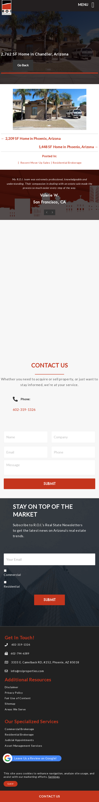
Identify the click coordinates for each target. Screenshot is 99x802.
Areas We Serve (15, 709)
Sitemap (10, 703)
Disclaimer (11, 687)
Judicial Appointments (19, 740)
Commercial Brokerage (19, 729)
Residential (12, 586)
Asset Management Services (23, 745)
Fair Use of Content (18, 698)
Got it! (10, 783)
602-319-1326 (24, 409)
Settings (54, 776)
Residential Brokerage (67, 162)
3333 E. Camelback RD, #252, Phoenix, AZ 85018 (45, 662)
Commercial (12, 574)
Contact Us (49, 796)
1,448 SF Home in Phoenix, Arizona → (68, 147)
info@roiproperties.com (27, 671)
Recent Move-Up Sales (35, 162)
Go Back (23, 65)
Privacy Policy (14, 692)
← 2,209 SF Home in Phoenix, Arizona (31, 138)
